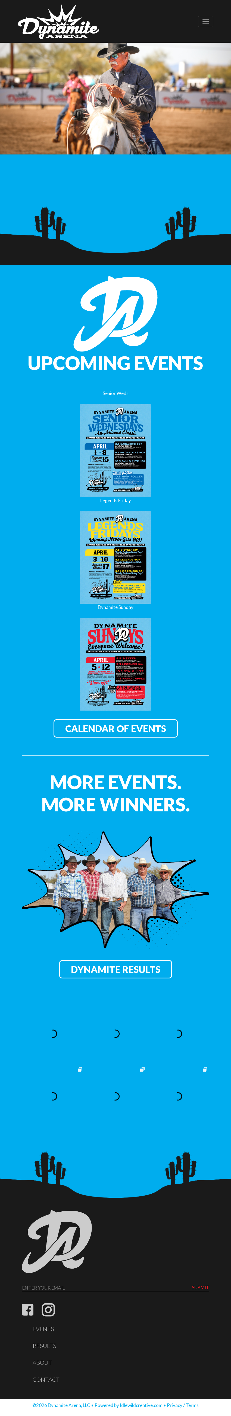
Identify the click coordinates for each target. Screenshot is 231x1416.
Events (43, 1328)
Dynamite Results (115, 969)
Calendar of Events (115, 728)
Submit (200, 1287)
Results (44, 1345)
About (42, 1362)
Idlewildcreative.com (141, 1405)
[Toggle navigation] (205, 21)
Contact (46, 1379)
